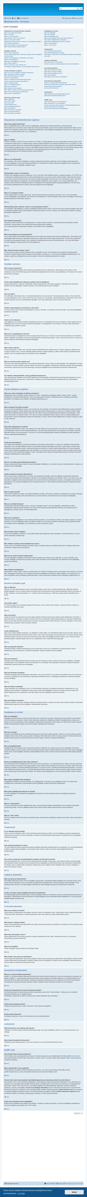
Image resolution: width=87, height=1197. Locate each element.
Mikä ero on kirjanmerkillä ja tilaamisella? (55, 82)
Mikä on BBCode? (9, 99)
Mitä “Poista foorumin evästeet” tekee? (15, 46)
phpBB (17, 325)
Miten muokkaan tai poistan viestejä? (14, 74)
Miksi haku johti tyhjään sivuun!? (53, 73)
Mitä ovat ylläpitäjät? (50, 33)
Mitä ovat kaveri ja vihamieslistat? (53, 62)
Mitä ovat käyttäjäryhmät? (51, 36)
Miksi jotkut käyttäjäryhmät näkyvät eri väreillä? (57, 41)
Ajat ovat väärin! (8, 56)
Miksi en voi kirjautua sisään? (12, 39)
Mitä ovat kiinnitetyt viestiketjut (12, 109)
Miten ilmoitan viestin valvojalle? (13, 88)
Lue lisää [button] (21, 1193)
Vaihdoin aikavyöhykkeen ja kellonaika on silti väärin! (18, 58)
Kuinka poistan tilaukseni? (51, 88)
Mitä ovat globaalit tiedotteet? (12, 106)
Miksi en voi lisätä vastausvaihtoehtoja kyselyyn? (17, 79)
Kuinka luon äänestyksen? (11, 77)
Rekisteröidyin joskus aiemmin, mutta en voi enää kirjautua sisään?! (23, 41)
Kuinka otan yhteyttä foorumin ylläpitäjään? (56, 108)
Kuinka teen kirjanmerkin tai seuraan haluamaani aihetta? (60, 84)
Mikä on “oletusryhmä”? (50, 43)
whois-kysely (53, 1084)
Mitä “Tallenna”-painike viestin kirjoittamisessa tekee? (19, 90)
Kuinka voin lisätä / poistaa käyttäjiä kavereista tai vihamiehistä (61, 64)
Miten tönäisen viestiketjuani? (12, 93)
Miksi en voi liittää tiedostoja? (12, 84)
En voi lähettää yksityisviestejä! (53, 51)
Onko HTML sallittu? (10, 101)
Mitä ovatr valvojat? (49, 34)
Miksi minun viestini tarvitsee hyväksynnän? (16, 91)
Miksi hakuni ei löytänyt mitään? (53, 71)
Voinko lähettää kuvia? (10, 104)
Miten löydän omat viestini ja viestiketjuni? (55, 76)
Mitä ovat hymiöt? (9, 103)
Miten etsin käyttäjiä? (50, 75)
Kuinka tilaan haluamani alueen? (53, 86)
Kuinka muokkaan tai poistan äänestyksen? (16, 81)
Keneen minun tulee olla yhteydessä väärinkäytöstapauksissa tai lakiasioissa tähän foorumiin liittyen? (62, 105)
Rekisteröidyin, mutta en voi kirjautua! (14, 38)
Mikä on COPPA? (9, 34)
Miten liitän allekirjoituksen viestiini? (14, 76)
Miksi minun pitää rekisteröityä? (13, 33)
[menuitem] (14, 18)
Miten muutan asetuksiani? (11, 52)
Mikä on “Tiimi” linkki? (50, 45)
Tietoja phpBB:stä (75, 1058)
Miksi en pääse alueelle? (11, 83)
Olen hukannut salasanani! (11, 43)
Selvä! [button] (74, 1192)
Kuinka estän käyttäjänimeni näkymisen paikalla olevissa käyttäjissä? (23, 54)
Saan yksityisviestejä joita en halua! (54, 52)
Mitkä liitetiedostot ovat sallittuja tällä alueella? (57, 94)
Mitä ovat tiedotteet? (10, 108)
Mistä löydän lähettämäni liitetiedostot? (55, 95)
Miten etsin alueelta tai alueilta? (53, 69)
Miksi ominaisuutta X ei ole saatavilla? (54, 103)
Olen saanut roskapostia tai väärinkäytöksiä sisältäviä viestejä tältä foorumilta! (62, 55)
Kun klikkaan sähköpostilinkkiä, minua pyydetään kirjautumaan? (22, 66)
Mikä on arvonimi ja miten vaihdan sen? (15, 64)
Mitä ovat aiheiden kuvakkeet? (12, 113)
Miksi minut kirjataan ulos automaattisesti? (16, 45)
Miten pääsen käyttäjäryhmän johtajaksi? (55, 39)
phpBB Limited (71, 1056)
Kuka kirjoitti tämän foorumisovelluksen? (55, 101)
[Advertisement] (43, 1132)
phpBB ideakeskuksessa (11, 1072)
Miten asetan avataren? (10, 63)
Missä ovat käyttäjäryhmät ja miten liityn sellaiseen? (58, 38)
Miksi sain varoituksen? (10, 86)
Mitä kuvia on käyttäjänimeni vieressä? (15, 61)
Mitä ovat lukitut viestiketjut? (12, 111)
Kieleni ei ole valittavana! (11, 59)
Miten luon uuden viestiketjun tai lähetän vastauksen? (19, 72)
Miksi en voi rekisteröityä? (11, 36)
